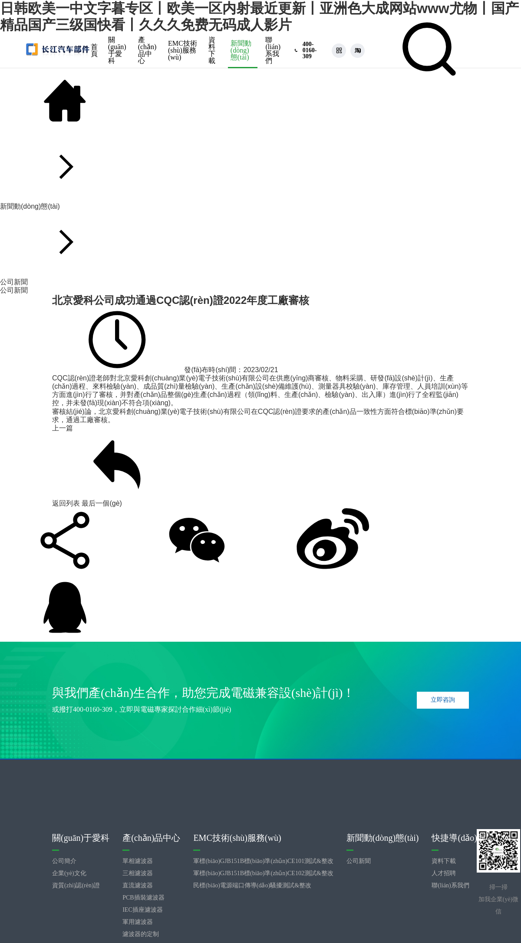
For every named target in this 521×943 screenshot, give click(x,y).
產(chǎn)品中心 (147, 50)
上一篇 (62, 428)
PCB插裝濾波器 (143, 897)
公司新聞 (14, 290)
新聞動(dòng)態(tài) (241, 50)
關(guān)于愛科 (117, 50)
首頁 (94, 50)
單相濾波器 (137, 861)
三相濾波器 (137, 873)
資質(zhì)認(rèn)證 (76, 885)
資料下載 (211, 50)
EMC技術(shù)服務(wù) (182, 50)
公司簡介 (64, 861)
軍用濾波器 (137, 922)
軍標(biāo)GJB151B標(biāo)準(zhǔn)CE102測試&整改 (263, 873)
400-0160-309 (92, 709)
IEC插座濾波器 (142, 909)
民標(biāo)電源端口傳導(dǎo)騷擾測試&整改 (252, 885)
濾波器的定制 (140, 934)
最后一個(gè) (102, 503)
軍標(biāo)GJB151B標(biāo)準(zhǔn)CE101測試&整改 (263, 861)
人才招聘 (444, 873)
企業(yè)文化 (69, 873)
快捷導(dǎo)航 (458, 838)
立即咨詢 (443, 699)
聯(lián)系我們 (272, 50)
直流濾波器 (137, 885)
